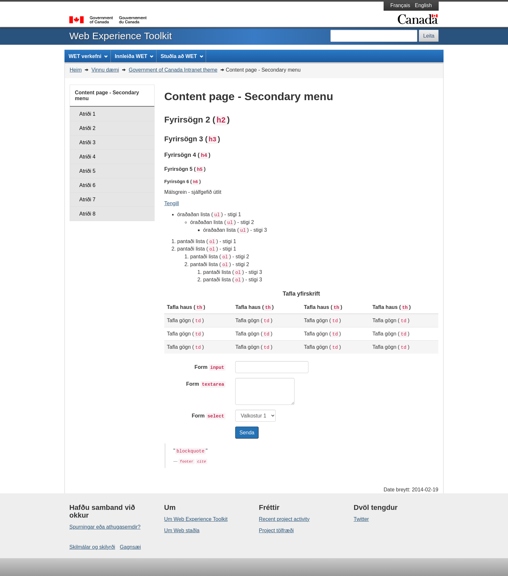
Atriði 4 (87, 156)
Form (209, 367)
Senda (246, 432)
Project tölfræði (276, 530)
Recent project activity (284, 519)
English (423, 5)
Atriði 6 (87, 185)
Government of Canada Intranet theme (173, 70)
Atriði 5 (87, 171)
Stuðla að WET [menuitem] (182, 56)
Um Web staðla (182, 530)
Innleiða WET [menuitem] (134, 56)
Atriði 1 (87, 114)
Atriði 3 (87, 142)
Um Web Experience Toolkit (196, 519)
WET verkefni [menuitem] (88, 56)
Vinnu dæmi (105, 70)
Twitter (361, 519)
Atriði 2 (87, 128)
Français (400, 5)
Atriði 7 (87, 199)
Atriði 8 (87, 214)
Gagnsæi (130, 547)
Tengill (171, 203)
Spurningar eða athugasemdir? (105, 527)
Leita (428, 36)
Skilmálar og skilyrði (92, 547)
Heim (76, 70)
